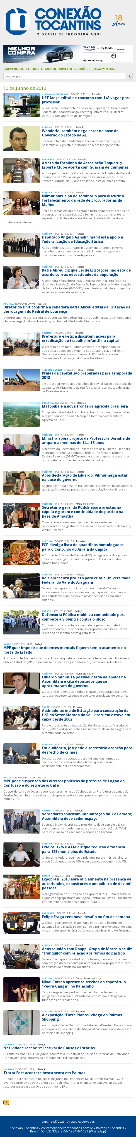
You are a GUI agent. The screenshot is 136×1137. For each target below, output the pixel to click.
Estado (46, 611)
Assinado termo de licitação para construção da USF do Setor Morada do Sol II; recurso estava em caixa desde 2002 (86, 715)
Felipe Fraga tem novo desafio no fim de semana (86, 916)
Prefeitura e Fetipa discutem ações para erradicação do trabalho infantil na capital (80, 338)
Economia (47, 402)
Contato (65, 69)
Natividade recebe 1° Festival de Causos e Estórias (49, 1047)
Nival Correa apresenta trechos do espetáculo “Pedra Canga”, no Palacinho (84, 984)
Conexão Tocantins (24, 1128)
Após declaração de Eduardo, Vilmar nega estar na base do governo (85, 477)
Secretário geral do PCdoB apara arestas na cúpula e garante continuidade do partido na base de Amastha (82, 511)
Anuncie (51, 69)
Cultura (47, 541)
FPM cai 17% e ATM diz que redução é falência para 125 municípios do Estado (83, 849)
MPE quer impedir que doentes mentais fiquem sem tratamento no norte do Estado (64, 649)
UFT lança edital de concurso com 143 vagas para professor (86, 100)
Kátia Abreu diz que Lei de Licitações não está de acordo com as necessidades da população (86, 272)
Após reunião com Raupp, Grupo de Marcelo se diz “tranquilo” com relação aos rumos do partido (87, 951)
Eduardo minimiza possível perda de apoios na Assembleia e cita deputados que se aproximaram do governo (84, 681)
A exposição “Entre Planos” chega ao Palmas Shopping (82, 1017)
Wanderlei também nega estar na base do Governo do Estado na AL (80, 133)
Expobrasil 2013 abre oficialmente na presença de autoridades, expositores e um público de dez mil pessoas (86, 883)
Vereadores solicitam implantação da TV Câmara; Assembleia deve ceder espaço (87, 816)
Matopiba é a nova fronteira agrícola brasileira (85, 406)
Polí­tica (47, 127)
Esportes (48, 159)
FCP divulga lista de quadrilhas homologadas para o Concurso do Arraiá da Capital (83, 547)
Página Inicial (13, 69)
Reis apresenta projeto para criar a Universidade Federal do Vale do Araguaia (86, 580)
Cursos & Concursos (55, 94)
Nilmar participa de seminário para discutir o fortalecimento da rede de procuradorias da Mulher (83, 200)
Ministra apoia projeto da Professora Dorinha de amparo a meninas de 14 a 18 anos (86, 440)
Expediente (34, 69)
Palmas (46, 332)
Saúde (7, 644)
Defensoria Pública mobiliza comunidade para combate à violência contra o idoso (84, 616)
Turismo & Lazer (52, 369)
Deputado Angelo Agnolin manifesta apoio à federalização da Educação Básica (82, 239)
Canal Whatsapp (105, 69)
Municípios (82, 69)
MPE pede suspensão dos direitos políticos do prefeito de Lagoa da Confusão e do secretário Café (64, 783)
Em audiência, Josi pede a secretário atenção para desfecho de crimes (87, 750)
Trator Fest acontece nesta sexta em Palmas (44, 1072)
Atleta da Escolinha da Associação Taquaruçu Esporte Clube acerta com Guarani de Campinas (85, 165)
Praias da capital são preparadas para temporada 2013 (87, 375)
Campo (46, 875)
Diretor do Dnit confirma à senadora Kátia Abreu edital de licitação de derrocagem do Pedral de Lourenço (67, 309)
